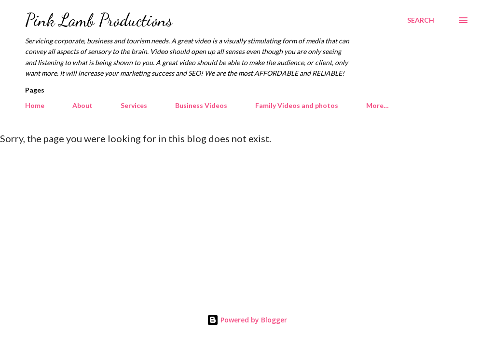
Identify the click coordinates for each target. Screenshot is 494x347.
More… (377, 105)
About (82, 105)
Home (34, 105)
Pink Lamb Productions (99, 20)
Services (134, 105)
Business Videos (201, 105)
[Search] (420, 20)
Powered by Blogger (247, 319)
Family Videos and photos (296, 105)
